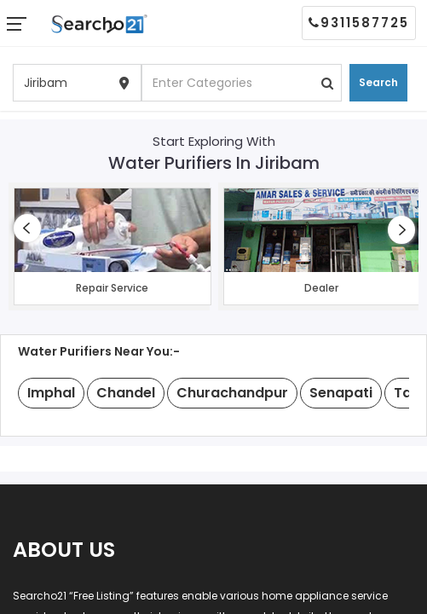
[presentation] (27, 228)
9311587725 (359, 23)
